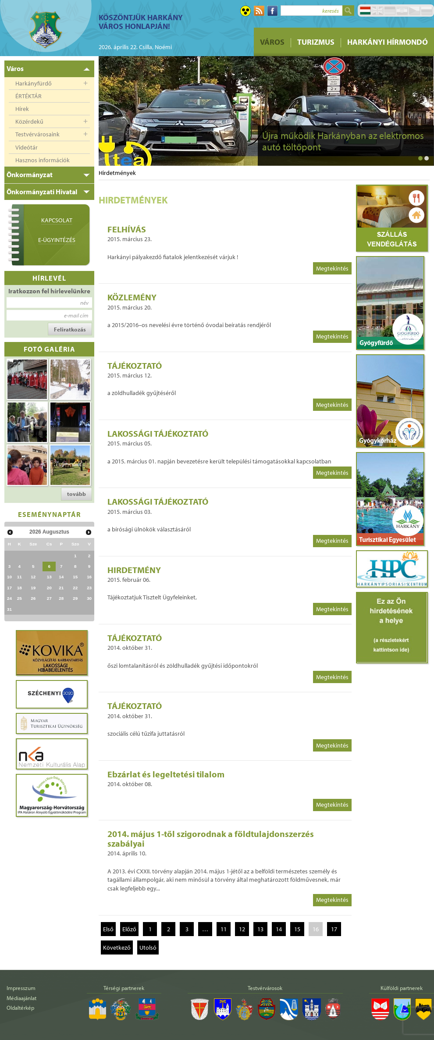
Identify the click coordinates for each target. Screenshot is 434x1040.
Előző (129, 929)
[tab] (49, 69)
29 (75, 598)
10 (9, 576)
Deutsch (389, 10)
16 (89, 576)
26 (33, 598)
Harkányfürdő (33, 83)
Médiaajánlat (21, 997)
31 (9, 609)
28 (61, 598)
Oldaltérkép (20, 1007)
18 (19, 587)
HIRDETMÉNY (134, 569)
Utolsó (148, 947)
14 (61, 576)
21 (61, 587)
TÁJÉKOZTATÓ (134, 365)
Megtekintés (332, 268)
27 (49, 598)
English (377, 10)
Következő (117, 947)
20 (49, 587)
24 (9, 598)
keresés (330, 10)
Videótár (26, 147)
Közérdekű (29, 121)
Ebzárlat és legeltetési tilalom (165, 774)
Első (108, 929)
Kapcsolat (56, 220)
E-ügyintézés (56, 240)
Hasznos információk (42, 160)
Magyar (365, 10)
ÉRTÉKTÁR (28, 96)
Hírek (22, 109)
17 (9, 587)
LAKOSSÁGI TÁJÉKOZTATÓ (157, 433)
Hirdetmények (117, 173)
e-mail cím (76, 315)
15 (75, 576)
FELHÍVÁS (126, 229)
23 (89, 587)
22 (75, 587)
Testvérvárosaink (37, 134)
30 (89, 598)
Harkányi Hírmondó (387, 42)
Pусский (426, 10)
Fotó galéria (49, 348)
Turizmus (315, 42)
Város (272, 42)
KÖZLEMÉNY (132, 297)
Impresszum (21, 987)
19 (33, 587)
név (84, 302)
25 (19, 598)
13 (49, 576)
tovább (76, 493)
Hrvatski (402, 10)
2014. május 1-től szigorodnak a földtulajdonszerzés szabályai (210, 838)
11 (19, 576)
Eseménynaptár (49, 514)
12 (33, 576)
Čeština (414, 10)
